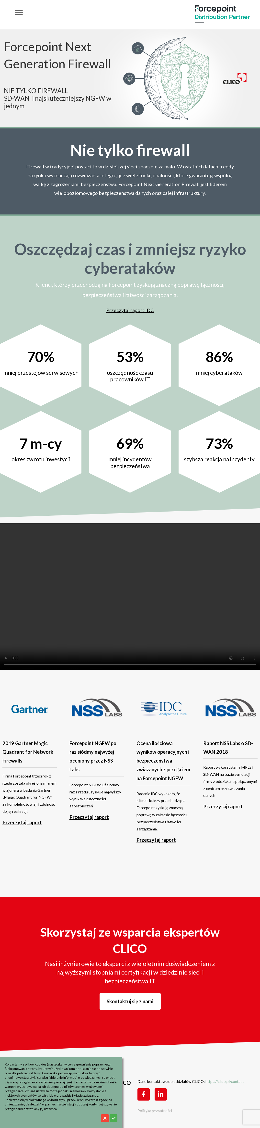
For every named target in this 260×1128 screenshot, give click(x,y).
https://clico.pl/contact (224, 1081)
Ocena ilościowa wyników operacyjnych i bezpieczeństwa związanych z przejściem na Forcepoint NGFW (163, 760)
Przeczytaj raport (22, 822)
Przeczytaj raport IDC (130, 310)
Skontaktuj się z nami (130, 1001)
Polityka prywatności (154, 1110)
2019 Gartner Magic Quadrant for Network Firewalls (27, 752)
